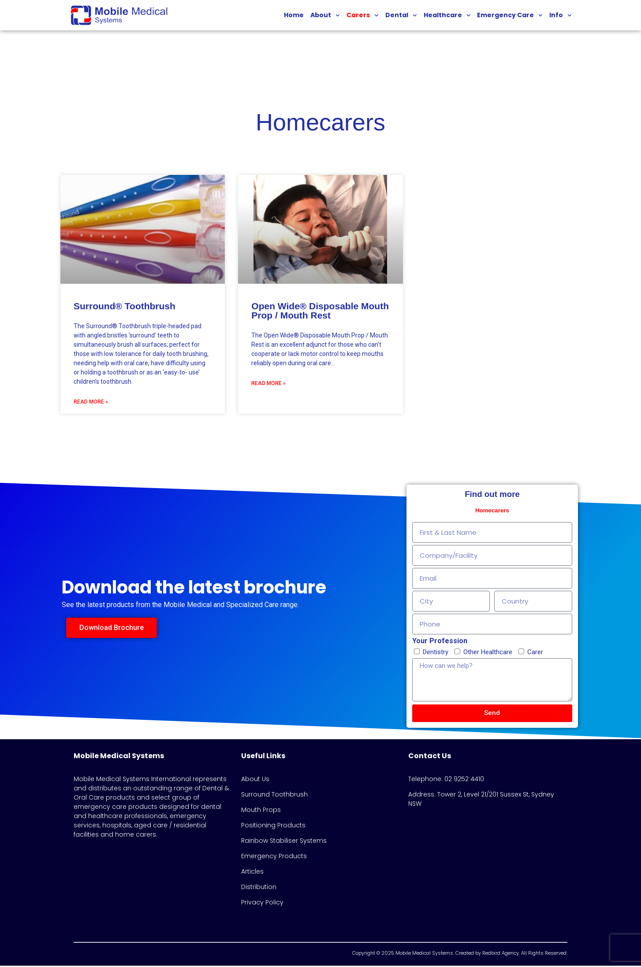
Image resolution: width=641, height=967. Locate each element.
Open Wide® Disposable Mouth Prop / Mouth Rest (320, 311)
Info (560, 15)
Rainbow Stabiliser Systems (284, 841)
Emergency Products (274, 857)
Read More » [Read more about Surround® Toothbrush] (91, 403)
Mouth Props (261, 811)
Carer (535, 653)
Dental (401, 15)
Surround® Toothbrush (124, 307)
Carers (363, 15)
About (325, 15)
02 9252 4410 (464, 780)
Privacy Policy (262, 903)
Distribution (258, 888)
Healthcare (447, 15)
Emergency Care (510, 15)
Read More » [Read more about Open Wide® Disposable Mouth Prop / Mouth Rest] (268, 384)
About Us (255, 780)
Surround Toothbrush (274, 795)
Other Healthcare (487, 653)
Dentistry (435, 653)
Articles (252, 872)
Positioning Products (273, 826)
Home (294, 15)
